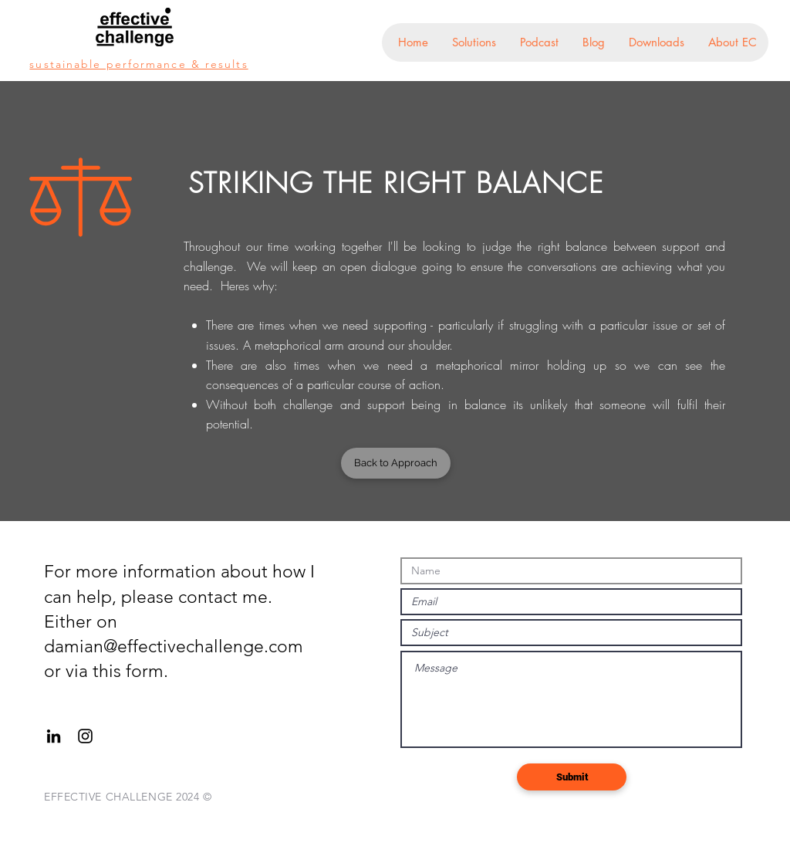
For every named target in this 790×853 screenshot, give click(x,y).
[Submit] (571, 776)
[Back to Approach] (396, 463)
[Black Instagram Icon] (85, 736)
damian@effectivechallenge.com (173, 646)
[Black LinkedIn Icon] (53, 736)
